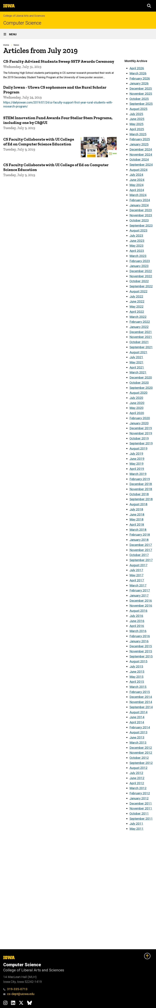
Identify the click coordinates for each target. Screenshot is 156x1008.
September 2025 (141, 104)
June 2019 (137, 459)
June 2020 (137, 403)
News (16, 45)
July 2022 (136, 296)
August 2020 (138, 393)
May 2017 (136, 575)
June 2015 (137, 671)
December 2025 (141, 88)
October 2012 (139, 758)
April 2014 (137, 722)
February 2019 (140, 479)
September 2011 (141, 819)
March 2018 (138, 530)
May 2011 (136, 829)
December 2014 (141, 697)
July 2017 (136, 570)
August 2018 (138, 504)
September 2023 (141, 225)
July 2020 (136, 398)
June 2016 (137, 621)
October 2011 (139, 813)
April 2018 (137, 524)
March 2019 (138, 474)
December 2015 (141, 646)
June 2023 (137, 241)
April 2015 (137, 682)
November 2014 (141, 702)
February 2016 (140, 636)
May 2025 (136, 124)
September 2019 (141, 443)
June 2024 (137, 180)
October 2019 (139, 438)
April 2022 (137, 312)
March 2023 (138, 256)
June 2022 (137, 301)
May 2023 (136, 246)
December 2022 (141, 271)
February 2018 (140, 535)
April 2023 (137, 251)
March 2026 (138, 73)
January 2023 (139, 266)
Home (6, 45)
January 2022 (139, 327)
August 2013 (138, 732)
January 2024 (139, 205)
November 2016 (141, 605)
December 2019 (141, 428)
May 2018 (136, 519)
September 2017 (141, 560)
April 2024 (137, 190)
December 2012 (141, 748)
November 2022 (141, 276)
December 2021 (141, 332)
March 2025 (138, 134)
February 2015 (140, 692)
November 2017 (141, 550)
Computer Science (22, 23)
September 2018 (141, 499)
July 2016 (136, 616)
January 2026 (139, 83)
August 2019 (138, 448)
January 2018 (139, 540)
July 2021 (136, 357)
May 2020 (136, 408)
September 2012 (141, 763)
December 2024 (141, 149)
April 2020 (137, 413)
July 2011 (136, 823)
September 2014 (141, 707)
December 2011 (141, 803)
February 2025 (140, 139)
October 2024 (139, 159)
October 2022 (139, 281)
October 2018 (139, 494)
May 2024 (136, 185)
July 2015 (136, 666)
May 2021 (136, 362)
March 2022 (138, 317)
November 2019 (141, 433)
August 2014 (138, 712)
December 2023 (141, 210)
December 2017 (141, 545)
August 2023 (138, 230)
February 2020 (140, 418)
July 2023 (136, 235)
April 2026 (137, 68)
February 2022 (140, 322)
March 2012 (138, 788)
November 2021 (141, 337)
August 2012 (138, 768)
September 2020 (141, 388)
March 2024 (138, 195)
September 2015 (141, 656)
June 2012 (137, 778)
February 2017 (140, 590)
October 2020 (139, 383)
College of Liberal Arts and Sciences (24, 15)
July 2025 (136, 114)
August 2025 (138, 109)
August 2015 (138, 661)
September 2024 (141, 165)
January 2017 (139, 595)
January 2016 (139, 641)
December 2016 (141, 601)
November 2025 (141, 94)
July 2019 (136, 453)
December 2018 (141, 484)
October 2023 (139, 220)
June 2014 (137, 717)
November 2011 (141, 808)
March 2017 (138, 585)
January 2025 (139, 144)
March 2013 (138, 742)
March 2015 (138, 687)
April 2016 (137, 626)
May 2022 (136, 306)
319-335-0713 (15, 989)
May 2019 (136, 464)
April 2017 (137, 580)
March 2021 (138, 372)
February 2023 (140, 261)
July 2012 (136, 773)
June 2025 (137, 119)
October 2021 (139, 342)
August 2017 (138, 565)
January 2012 (139, 798)
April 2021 (137, 367)
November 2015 (141, 651)
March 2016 (138, 631)
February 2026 (140, 78)
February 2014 (140, 727)
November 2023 (141, 215)
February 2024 (140, 200)
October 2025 (139, 99)
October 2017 (139, 555)
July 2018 (136, 509)
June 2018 (137, 514)
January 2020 (139, 423)
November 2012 (141, 753)
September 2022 (141, 286)
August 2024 (138, 170)
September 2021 (141, 347)
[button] (149, 6)
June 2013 (137, 737)
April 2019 (137, 469)
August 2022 (138, 291)
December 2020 (141, 377)
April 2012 (137, 783)
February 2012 (140, 793)
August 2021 (138, 352)
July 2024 (136, 175)
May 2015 (136, 677)
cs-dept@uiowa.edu (18, 994)
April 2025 (137, 129)
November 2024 (141, 154)
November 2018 (141, 489)
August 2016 (138, 611)
